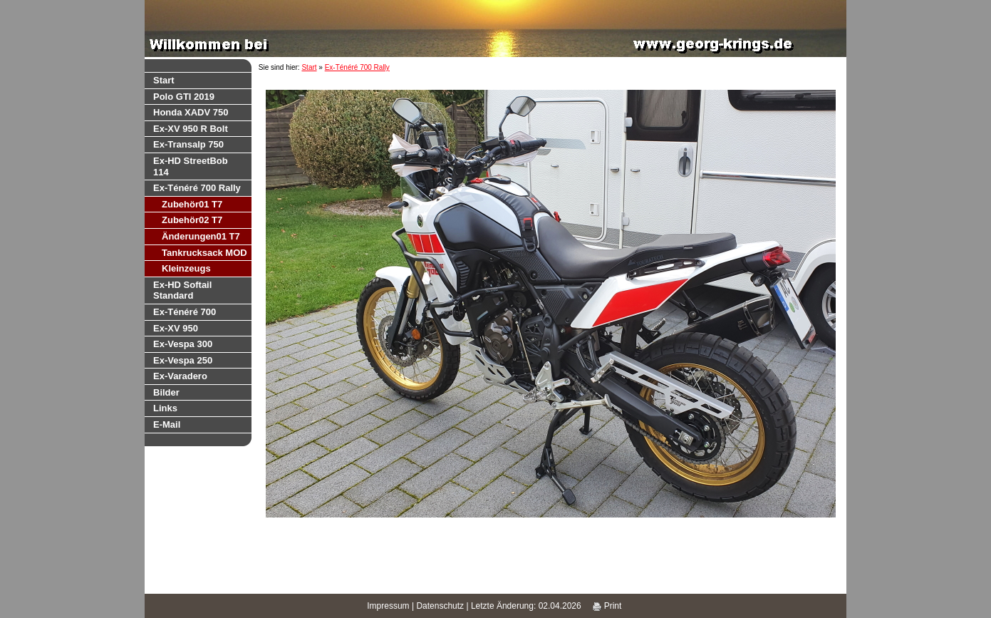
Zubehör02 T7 (192, 220)
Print (607, 606)
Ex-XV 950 (175, 328)
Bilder (166, 392)
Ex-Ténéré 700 (184, 312)
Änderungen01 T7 (201, 236)
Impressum (388, 606)
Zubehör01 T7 (192, 204)
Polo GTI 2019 (183, 96)
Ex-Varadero (180, 376)
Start (164, 80)
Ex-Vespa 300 (182, 344)
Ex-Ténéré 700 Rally (197, 187)
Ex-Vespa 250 (182, 360)
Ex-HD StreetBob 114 (190, 166)
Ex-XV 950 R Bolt (190, 128)
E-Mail (166, 424)
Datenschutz (440, 606)
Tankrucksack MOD (204, 252)
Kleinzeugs (186, 268)
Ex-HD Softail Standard (182, 290)
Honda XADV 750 (190, 112)
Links (165, 408)
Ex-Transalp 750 (188, 144)
